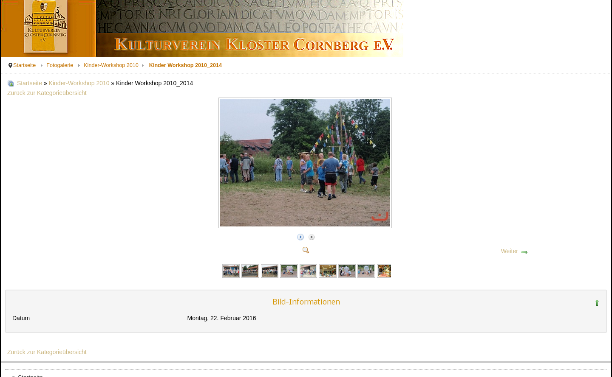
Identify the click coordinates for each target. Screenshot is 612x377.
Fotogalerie (59, 65)
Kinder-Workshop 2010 (111, 65)
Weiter (509, 251)
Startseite (24, 65)
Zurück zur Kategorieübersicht (47, 92)
